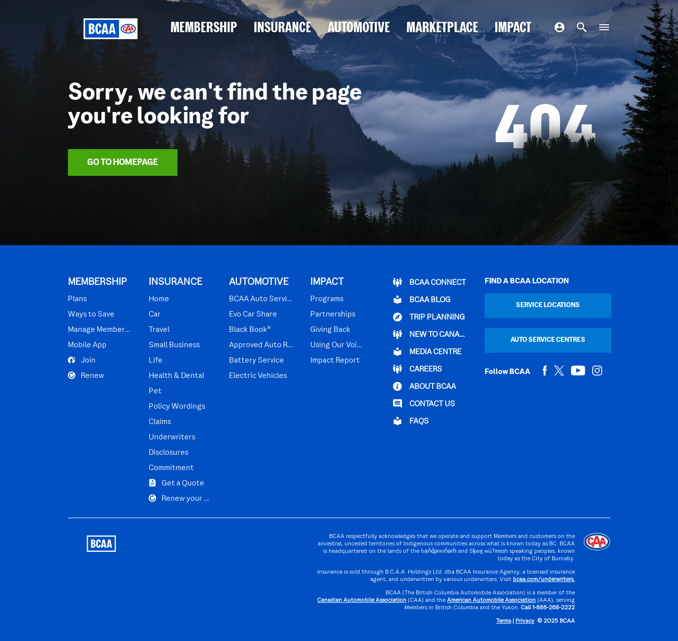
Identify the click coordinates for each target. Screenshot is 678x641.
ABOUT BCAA (424, 386)
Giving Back (330, 329)
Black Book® (250, 329)
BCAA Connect (429, 282)
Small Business (174, 345)
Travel (159, 329)
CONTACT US (424, 403)
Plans (77, 299)
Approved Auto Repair (261, 345)
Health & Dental (176, 376)
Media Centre (427, 351)
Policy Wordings (177, 406)
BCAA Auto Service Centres (261, 299)
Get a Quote (176, 483)
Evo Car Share (253, 314)
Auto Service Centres (547, 340)
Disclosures (168, 452)
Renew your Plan (180, 498)
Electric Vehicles (258, 376)
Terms (503, 621)
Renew (86, 375)
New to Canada (429, 334)
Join (82, 360)
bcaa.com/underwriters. (544, 580)
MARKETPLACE (442, 28)
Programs (326, 299)
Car (155, 314)
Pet (155, 391)
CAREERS (417, 369)
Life (156, 360)
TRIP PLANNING (429, 317)
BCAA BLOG (422, 299)
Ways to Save (91, 314)
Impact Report (335, 360)
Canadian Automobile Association (361, 600)
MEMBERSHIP (203, 28)
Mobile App (87, 345)
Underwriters (172, 437)
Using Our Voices (336, 345)
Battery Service (256, 360)
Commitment (171, 468)
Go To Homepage (122, 163)
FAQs (411, 421)
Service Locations (548, 305)
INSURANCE (282, 28)
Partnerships (332, 314)
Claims (160, 422)
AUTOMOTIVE (359, 28)
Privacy (524, 621)
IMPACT (513, 28)
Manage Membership (100, 329)
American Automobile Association (491, 600)
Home (159, 299)
